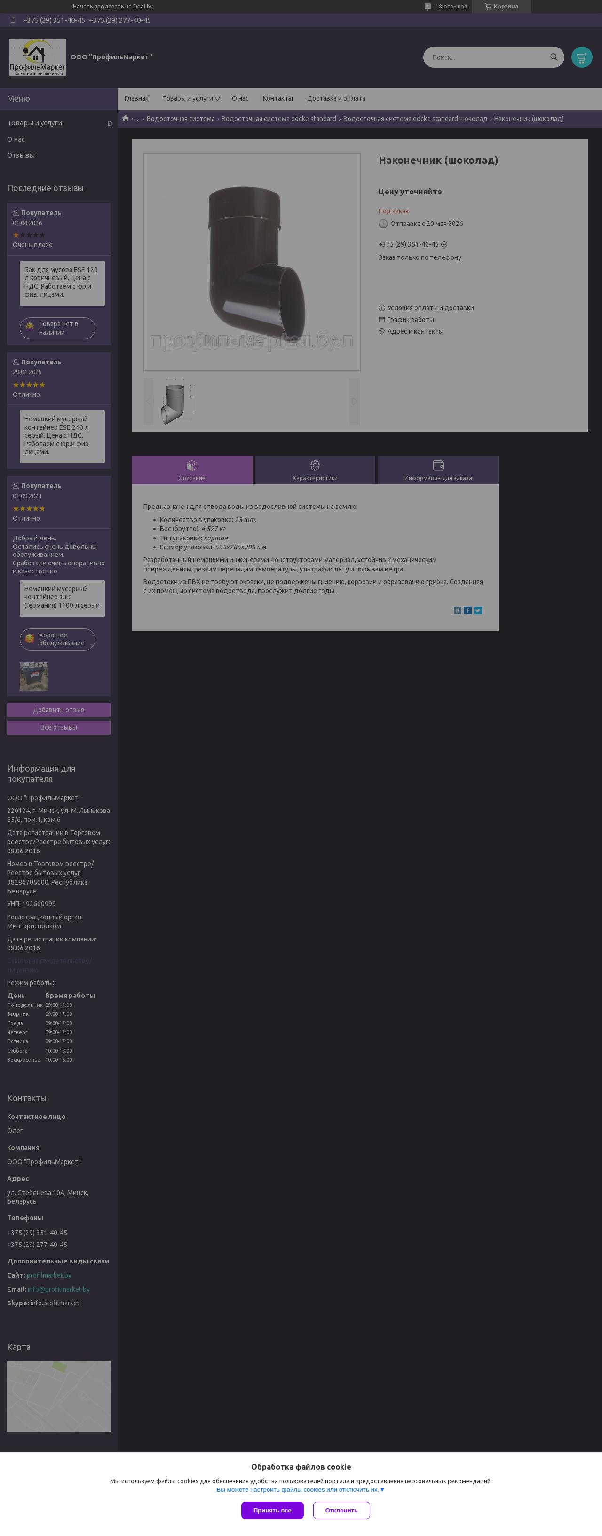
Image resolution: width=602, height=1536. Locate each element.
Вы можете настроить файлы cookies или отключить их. (297, 1489)
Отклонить (341, 1510)
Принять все (272, 1510)
